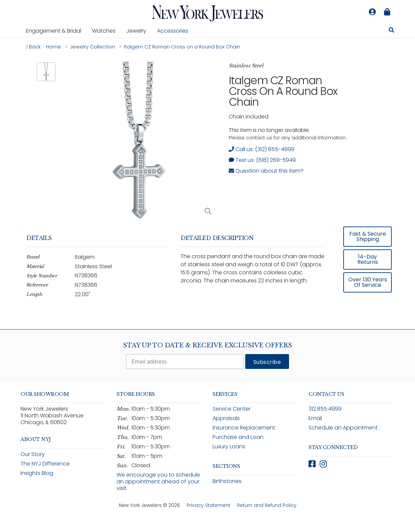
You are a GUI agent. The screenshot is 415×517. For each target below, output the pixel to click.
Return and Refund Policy (266, 505)
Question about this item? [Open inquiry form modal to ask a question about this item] (266, 171)
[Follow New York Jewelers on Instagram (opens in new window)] (323, 464)
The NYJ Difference (45, 464)
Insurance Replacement (244, 428)
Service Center (232, 409)
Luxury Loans (229, 446)
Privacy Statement (208, 505)
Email (315, 418)
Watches (106, 31)
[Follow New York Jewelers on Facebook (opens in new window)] (312, 464)
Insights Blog (37, 473)
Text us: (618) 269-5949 (262, 160)
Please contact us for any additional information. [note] (288, 137)
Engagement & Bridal (56, 31)
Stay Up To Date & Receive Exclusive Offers (207, 345)
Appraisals (226, 418)
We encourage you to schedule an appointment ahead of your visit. (158, 481)
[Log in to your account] (372, 12)
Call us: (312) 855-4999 (261, 149)
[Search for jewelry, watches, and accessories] (391, 31)
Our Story (33, 454)
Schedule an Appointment (343, 428)
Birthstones (227, 481)
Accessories (172, 31)
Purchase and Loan (238, 437)
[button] (46, 71)
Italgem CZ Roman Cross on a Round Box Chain (283, 91)
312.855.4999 (325, 409)
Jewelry (139, 31)
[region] (207, 274)
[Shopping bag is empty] (387, 12)
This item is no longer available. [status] (269, 130)
